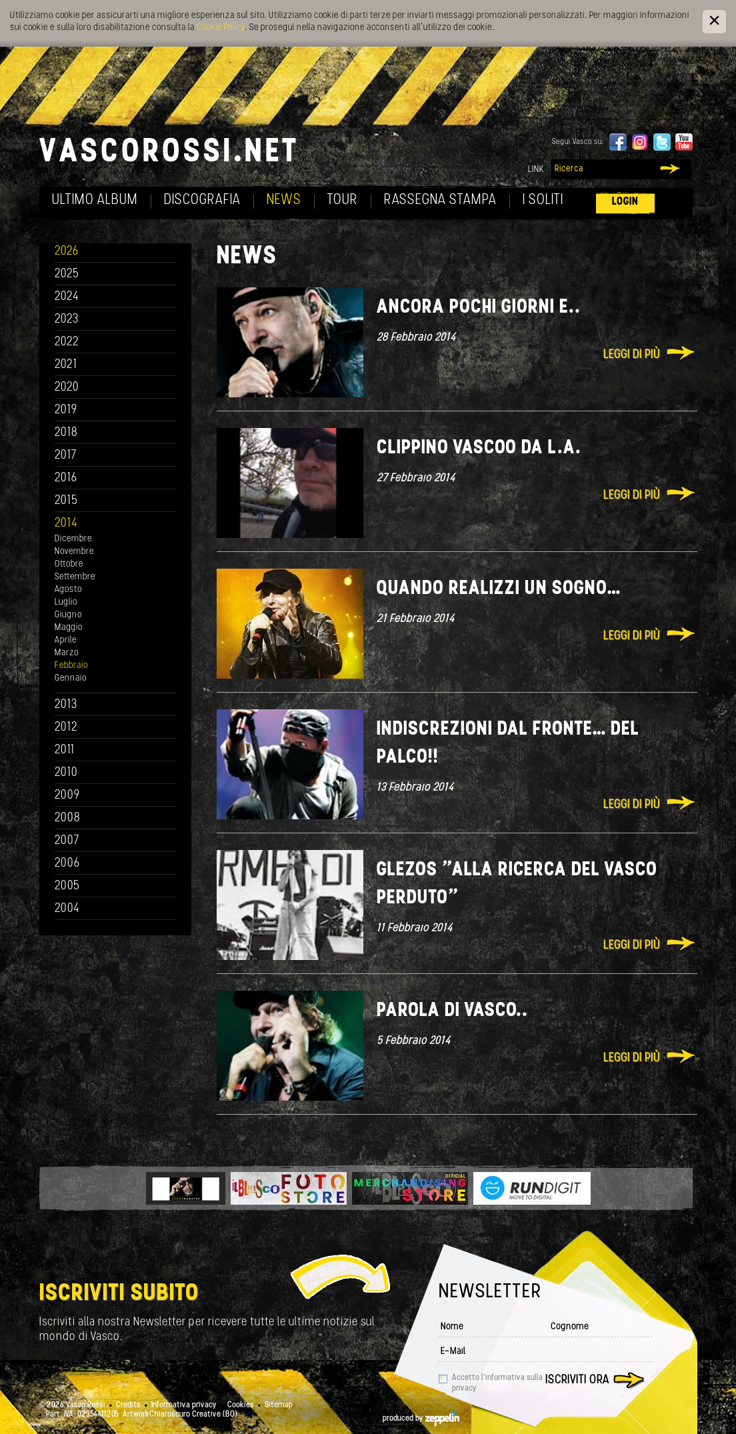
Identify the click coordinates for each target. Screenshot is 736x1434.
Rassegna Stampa (440, 200)
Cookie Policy (221, 28)
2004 (67, 909)
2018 (66, 433)
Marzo (67, 653)
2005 (67, 886)
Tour (342, 200)
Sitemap (279, 1405)
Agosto (68, 590)
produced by (421, 1419)
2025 (67, 274)
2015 (66, 501)
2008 (68, 818)
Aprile (66, 640)
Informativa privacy (184, 1405)
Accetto (497, 1383)
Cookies (240, 1405)
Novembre (74, 552)
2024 (67, 297)
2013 (66, 705)
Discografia (202, 200)
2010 (66, 773)
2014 (66, 523)
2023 (67, 319)
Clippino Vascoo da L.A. (479, 448)
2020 (67, 387)
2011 (65, 750)
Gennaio (71, 678)
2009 (67, 795)
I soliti (543, 200)
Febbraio (71, 666)
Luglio (66, 602)
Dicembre (73, 539)
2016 (66, 478)
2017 (66, 455)
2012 (66, 727)
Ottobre (69, 564)
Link (536, 170)
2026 (67, 251)
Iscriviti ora (577, 1380)
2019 (66, 410)
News (284, 200)
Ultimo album (95, 200)
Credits (128, 1405)
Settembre (75, 577)
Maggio (69, 628)
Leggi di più (631, 355)
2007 (67, 841)
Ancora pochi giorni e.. (479, 307)
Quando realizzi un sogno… (499, 589)
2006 (67, 863)
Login (625, 201)
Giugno (68, 615)
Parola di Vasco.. (452, 1011)
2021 (66, 365)
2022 (67, 342)
